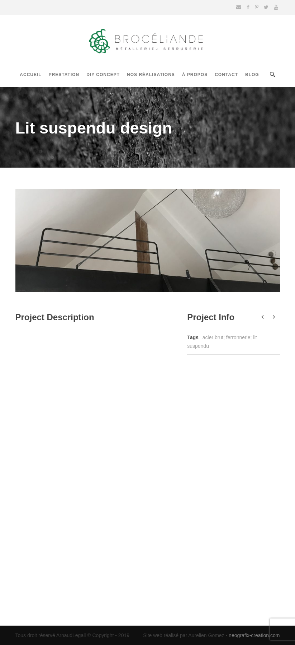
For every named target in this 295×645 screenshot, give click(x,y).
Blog (252, 74)
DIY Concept (103, 74)
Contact (226, 74)
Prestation (64, 74)
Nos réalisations (151, 74)
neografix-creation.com (254, 635)
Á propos (195, 74)
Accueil (30, 74)
